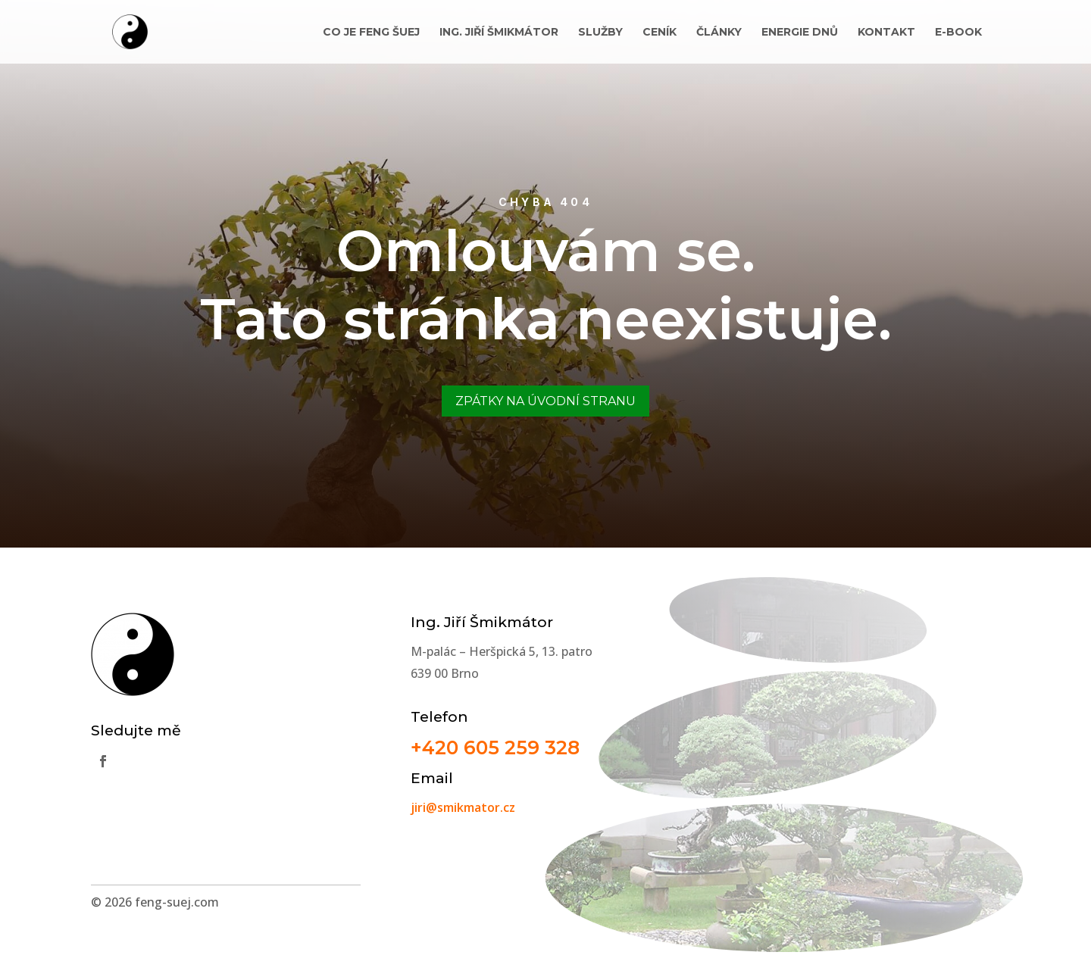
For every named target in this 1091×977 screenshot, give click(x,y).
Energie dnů (799, 33)
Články (719, 33)
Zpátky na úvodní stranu (545, 401)
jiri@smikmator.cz (463, 807)
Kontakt (886, 33)
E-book (958, 33)
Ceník (659, 33)
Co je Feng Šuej (371, 33)
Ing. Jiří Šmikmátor (498, 33)
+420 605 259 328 (495, 747)
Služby (600, 33)
